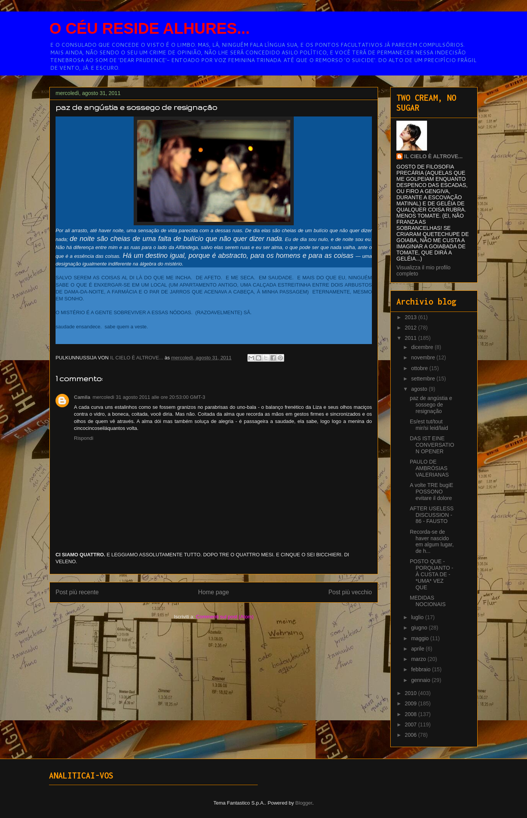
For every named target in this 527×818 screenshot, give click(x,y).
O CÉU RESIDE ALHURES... (149, 28)
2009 (411, 703)
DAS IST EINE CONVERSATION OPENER (432, 444)
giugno (420, 628)
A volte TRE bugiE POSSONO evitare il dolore (431, 491)
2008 (411, 714)
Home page (213, 592)
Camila (82, 397)
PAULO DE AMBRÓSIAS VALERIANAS (429, 468)
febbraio (421, 669)
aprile (418, 649)
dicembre (422, 347)
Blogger (303, 803)
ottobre (420, 368)
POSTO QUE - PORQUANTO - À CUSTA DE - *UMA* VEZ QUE (431, 574)
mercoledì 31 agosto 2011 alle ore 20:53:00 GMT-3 (149, 397)
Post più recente (77, 592)
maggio (420, 638)
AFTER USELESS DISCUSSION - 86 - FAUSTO (431, 515)
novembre (423, 357)
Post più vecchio (350, 592)
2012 (411, 328)
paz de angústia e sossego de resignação (431, 404)
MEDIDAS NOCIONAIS (428, 601)
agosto (420, 389)
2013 (411, 317)
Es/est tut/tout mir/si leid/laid (429, 424)
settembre (423, 378)
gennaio (421, 680)
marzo (419, 659)
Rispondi (83, 438)
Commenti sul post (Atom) (225, 617)
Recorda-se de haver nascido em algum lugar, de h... (432, 541)
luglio (418, 617)
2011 (411, 338)
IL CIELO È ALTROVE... (433, 156)
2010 (411, 693)
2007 (411, 724)
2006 (411, 735)
